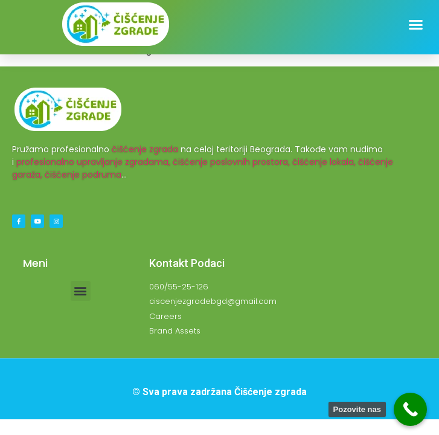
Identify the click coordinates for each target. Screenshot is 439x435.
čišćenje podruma (83, 175)
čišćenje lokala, (324, 162)
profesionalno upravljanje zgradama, (93, 162)
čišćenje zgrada (145, 149)
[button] (416, 24)
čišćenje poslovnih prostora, (231, 162)
